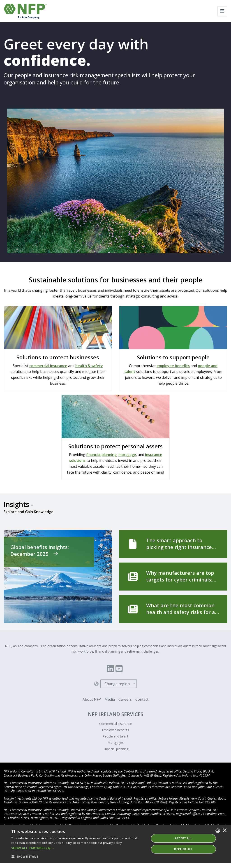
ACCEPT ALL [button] (183, 838)
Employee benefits (115, 730)
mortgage (127, 454)
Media (109, 699)
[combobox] (217, 830)
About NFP (92, 699)
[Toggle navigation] (222, 11)
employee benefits (173, 365)
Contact (141, 699)
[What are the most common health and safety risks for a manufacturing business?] (173, 609)
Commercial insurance (115, 723)
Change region (117, 683)
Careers (125, 699)
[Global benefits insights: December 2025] (58, 576)
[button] (78, 848)
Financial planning (115, 749)
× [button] (224, 830)
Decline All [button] (183, 849)
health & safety (89, 365)
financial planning (101, 454)
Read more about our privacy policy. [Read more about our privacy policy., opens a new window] (97, 843)
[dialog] (115, 844)
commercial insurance (48, 365)
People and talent (115, 736)
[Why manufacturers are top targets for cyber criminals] (173, 577)
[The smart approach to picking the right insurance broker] (173, 544)
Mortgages (116, 742)
